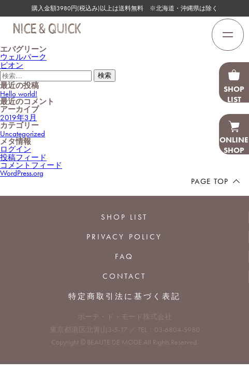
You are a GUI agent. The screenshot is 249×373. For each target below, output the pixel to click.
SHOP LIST (124, 217)
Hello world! (18, 94)
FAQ (124, 256)
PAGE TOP (210, 181)
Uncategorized (22, 133)
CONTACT (124, 276)
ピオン (11, 65)
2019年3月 (18, 117)
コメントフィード (31, 165)
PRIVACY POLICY (124, 237)
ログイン (15, 149)
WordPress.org (21, 173)
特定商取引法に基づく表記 (124, 296)
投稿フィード (23, 157)
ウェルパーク (23, 57)
